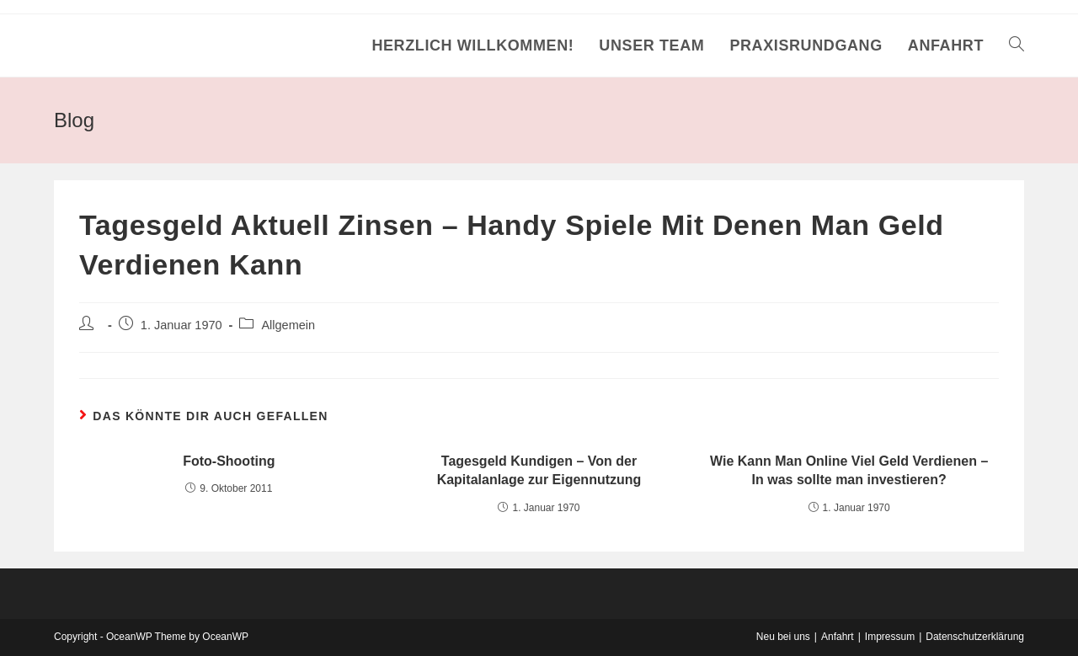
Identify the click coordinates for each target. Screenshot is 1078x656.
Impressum (890, 637)
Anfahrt (837, 637)
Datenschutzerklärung (975, 637)
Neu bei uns (783, 637)
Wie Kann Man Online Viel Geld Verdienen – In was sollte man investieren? (849, 470)
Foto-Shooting (229, 461)
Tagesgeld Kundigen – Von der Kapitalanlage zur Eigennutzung (539, 470)
